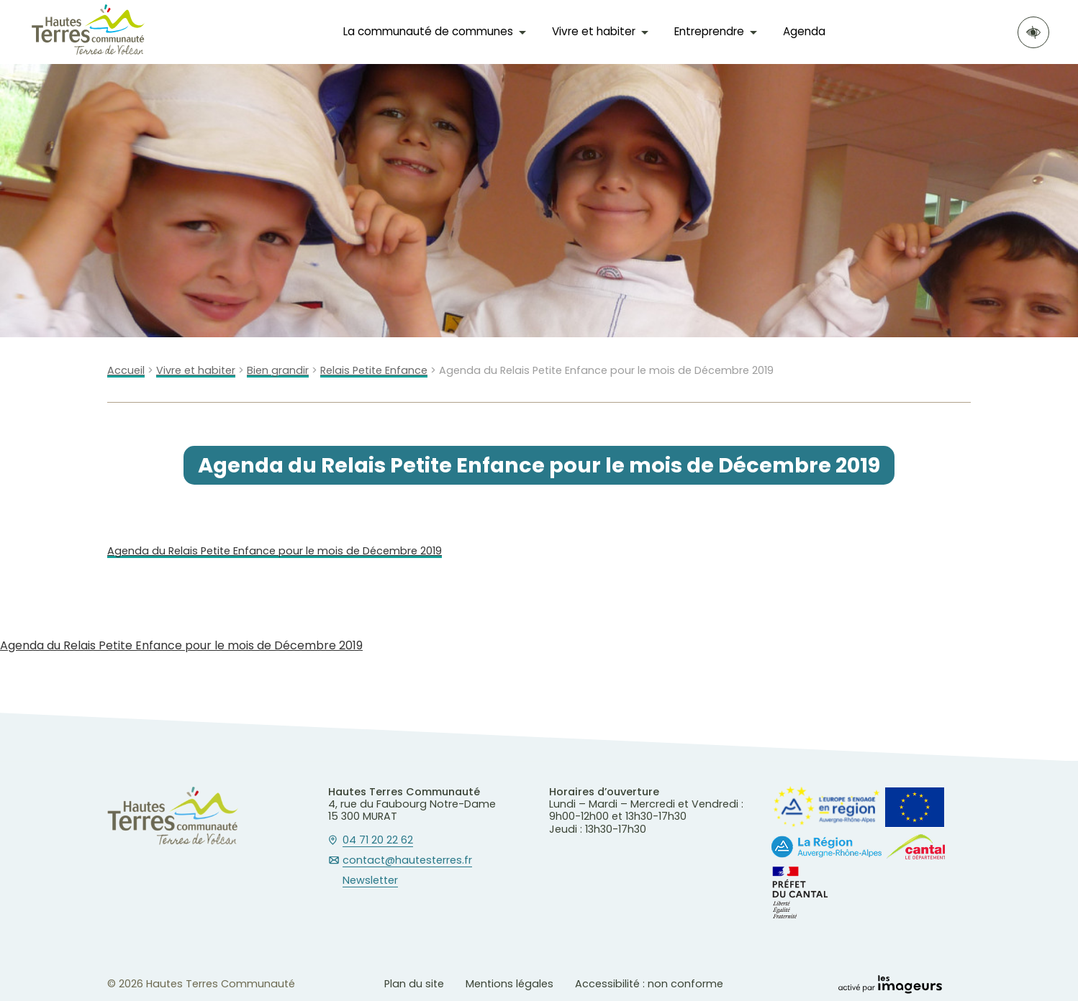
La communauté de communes (428, 31)
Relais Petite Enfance (373, 371)
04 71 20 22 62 (378, 840)
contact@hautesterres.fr (407, 860)
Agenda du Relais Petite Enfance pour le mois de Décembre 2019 (274, 551)
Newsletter (370, 880)
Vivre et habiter (593, 31)
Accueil (126, 371)
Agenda (804, 31)
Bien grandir (278, 371)
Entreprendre (709, 31)
